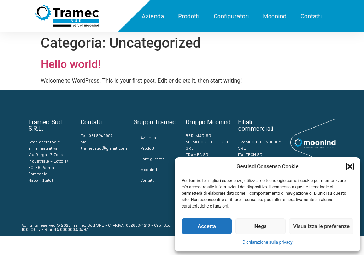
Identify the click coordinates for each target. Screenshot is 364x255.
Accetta (207, 226)
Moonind (274, 15)
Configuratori (231, 15)
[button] (349, 166)
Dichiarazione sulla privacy (267, 242)
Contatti (311, 15)
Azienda (152, 15)
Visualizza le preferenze (321, 226)
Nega (260, 226)
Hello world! (71, 64)
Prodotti (188, 15)
